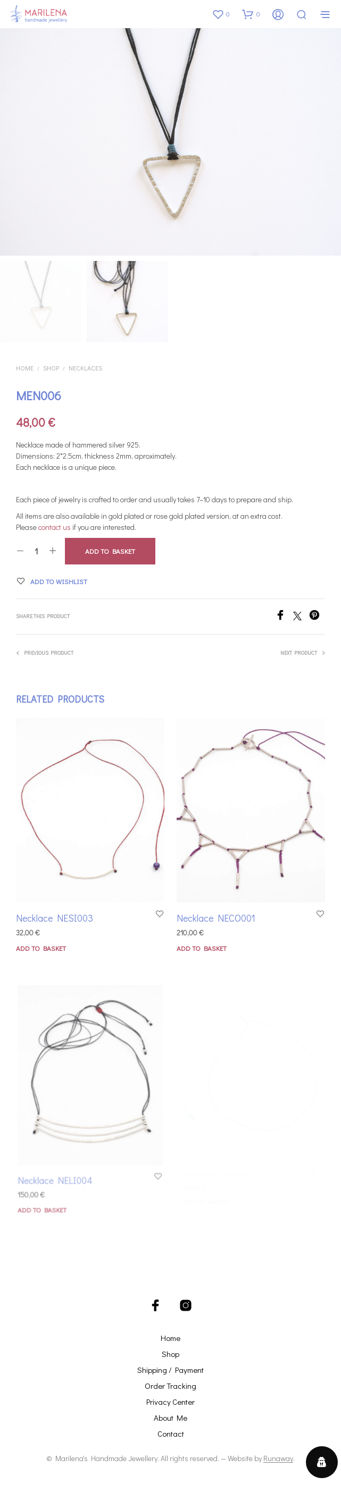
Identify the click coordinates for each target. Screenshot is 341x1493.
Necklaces (85, 368)
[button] (221, 14)
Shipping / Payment (170, 1369)
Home (25, 368)
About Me (170, 1417)
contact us (54, 527)
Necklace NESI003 (54, 918)
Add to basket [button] (41, 947)
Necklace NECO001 (218, 913)
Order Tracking (170, 1385)
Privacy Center (170, 1401)
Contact (170, 1433)
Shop (51, 368)
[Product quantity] (36, 551)
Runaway (278, 1458)
